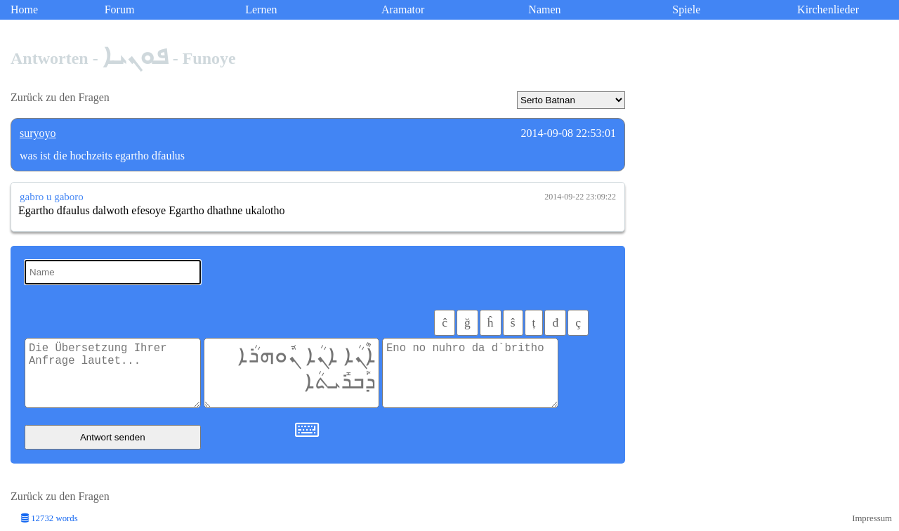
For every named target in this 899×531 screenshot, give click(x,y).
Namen (544, 9)
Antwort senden (112, 437)
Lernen (261, 9)
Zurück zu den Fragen (60, 97)
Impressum (872, 518)
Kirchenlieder (828, 9)
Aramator (402, 9)
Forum (120, 9)
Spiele (686, 9)
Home (24, 9)
